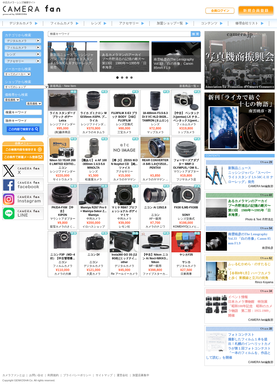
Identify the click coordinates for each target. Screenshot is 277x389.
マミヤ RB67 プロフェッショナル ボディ (124, 209)
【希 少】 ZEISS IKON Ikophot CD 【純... (124, 162)
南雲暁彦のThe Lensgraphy (247, 234)
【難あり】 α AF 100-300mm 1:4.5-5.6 (93, 162)
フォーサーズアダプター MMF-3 (186, 162)
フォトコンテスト (241, 334)
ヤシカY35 (186, 254)
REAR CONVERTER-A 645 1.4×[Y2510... (155, 162)
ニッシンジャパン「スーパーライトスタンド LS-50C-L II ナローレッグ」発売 (250, 177)
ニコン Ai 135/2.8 (155, 207)
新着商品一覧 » (189, 86)
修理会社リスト (246, 23)
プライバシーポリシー (77, 375)
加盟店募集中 (140, 375)
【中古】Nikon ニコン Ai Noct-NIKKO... (155, 256)
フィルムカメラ (61, 23)
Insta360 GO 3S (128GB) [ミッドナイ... (124, 256)
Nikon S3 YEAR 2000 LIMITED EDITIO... (63, 162)
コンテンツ (209, 23)
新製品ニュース (239, 168)
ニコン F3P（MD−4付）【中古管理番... (62, 256)
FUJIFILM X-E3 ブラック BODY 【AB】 (124, 114)
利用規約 (53, 375)
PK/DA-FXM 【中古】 (63, 209)
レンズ (96, 23)
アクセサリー (129, 23)
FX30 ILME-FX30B (186, 207)
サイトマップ (104, 375)
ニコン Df (93, 254)
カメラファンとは (13, 375)
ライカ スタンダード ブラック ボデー (63, 114)
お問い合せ (36, 375)
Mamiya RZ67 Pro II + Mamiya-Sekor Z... (93, 209)
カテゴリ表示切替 (38, 41)
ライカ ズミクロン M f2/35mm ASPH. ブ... (93, 114)
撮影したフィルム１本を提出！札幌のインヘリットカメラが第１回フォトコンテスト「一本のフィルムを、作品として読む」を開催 (238, 348)
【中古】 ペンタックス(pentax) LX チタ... (186, 114)
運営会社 (122, 375)
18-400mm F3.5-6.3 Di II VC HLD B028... (155, 114)
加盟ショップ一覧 (170, 23)
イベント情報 (238, 297)
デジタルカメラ (20, 23)
